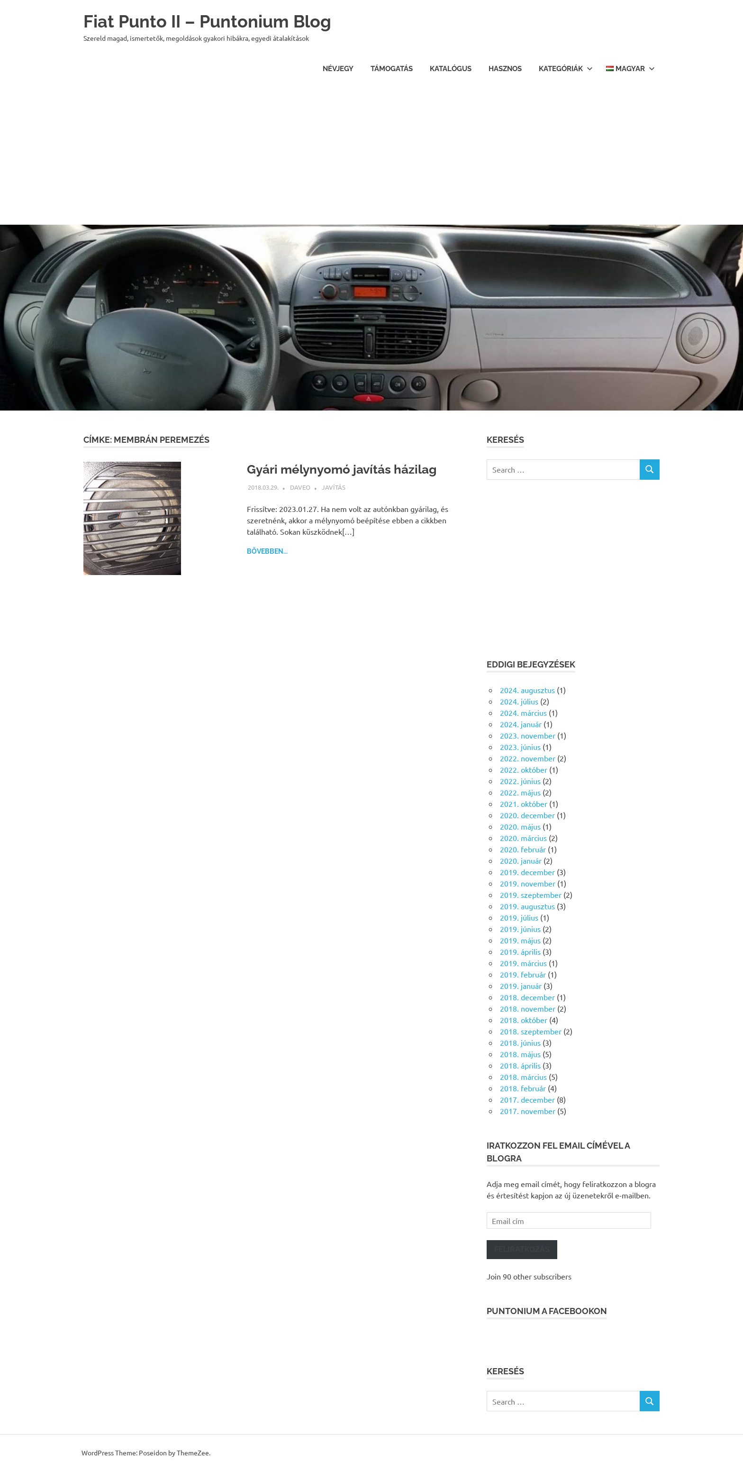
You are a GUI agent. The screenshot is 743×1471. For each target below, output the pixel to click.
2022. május (520, 792)
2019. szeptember (531, 894)
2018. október (523, 1019)
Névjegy (338, 68)
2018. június (520, 1042)
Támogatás (392, 68)
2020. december (527, 815)
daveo (300, 487)
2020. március (523, 837)
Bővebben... (267, 551)
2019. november (527, 883)
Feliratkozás (522, 1249)
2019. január (521, 985)
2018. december (527, 997)
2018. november (527, 1008)
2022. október (523, 769)
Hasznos (505, 68)
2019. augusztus (527, 906)
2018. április (520, 1065)
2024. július (519, 701)
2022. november (527, 758)
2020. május (520, 826)
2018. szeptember (531, 1031)
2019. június (520, 928)
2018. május (520, 1054)
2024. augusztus (527, 689)
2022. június (520, 781)
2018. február (523, 1088)
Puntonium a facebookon (547, 1311)
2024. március (523, 712)
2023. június (520, 746)
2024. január (521, 724)
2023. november (527, 735)
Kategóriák (566, 68)
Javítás (333, 487)
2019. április (520, 951)
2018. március (523, 1076)
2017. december (527, 1099)
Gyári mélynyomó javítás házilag (349, 469)
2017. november (527, 1110)
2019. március (523, 963)
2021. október (523, 803)
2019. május (520, 940)
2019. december (527, 872)
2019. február (523, 974)
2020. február (523, 849)
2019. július (519, 917)
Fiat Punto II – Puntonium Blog (213, 21)
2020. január (521, 860)
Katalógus (450, 68)
